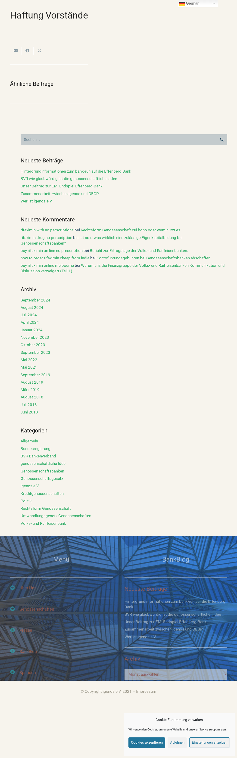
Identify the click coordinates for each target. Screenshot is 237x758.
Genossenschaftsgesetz (42, 478)
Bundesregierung (35, 448)
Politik (26, 501)
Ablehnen (177, 742)
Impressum (146, 691)
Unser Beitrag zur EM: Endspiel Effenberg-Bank (62, 186)
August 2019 (32, 382)
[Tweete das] (39, 51)
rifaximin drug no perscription (46, 237)
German (189, 3)
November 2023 (35, 337)
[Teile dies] (28, 51)
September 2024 (35, 300)
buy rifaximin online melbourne (47, 265)
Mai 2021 (29, 367)
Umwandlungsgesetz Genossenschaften (56, 515)
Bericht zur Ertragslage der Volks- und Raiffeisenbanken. (139, 250)
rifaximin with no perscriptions (47, 230)
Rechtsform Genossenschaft (46, 508)
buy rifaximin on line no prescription (52, 250)
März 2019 (30, 389)
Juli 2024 (29, 315)
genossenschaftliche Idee (43, 463)
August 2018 (32, 397)
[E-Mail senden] (16, 51)
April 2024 (30, 322)
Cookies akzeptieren (147, 742)
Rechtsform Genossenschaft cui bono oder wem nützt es (130, 230)
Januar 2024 (32, 330)
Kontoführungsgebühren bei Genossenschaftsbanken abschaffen (153, 258)
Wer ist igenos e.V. (37, 201)
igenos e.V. (30, 486)
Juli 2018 (29, 404)
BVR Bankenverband (38, 456)
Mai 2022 (29, 359)
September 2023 (35, 352)
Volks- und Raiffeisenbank (43, 523)
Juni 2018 (29, 412)
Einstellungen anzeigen (209, 742)
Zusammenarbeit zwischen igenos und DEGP (60, 193)
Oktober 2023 (33, 344)
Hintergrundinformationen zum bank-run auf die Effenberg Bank (76, 171)
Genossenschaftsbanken (42, 471)
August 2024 (32, 307)
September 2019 (35, 375)
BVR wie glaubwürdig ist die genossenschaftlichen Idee (69, 178)
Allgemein (29, 441)
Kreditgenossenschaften (42, 493)
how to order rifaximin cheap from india (55, 258)
